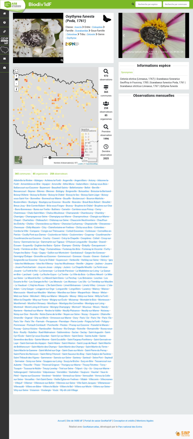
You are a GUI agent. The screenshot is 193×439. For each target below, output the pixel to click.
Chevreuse (102, 227)
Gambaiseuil (37, 260)
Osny (103, 328)
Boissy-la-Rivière (65, 195)
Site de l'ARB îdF (72, 420)
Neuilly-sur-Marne (95, 321)
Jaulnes (94, 271)
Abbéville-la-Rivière (24, 180)
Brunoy (17, 209)
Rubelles (97, 343)
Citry (33, 231)
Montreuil (103, 314)
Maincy (56, 300)
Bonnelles (66, 198)
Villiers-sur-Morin (88, 404)
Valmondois (92, 386)
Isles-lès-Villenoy (36, 271)
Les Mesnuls (86, 289)
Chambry (62, 216)
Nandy (99, 318)
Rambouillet (101, 339)
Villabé (64, 397)
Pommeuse (63, 336)
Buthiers (18, 213)
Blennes (70, 191)
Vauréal (69, 390)
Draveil (52, 249)
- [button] (16, 84)
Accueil (58, 420)
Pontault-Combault (81, 336)
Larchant (38, 281)
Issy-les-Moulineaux (57, 271)
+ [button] (16, 76)
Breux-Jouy (62, 206)
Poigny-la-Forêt (37, 336)
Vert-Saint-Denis (22, 397)
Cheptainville (74, 227)
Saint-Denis (59, 350)
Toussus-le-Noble (82, 383)
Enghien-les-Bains (89, 249)
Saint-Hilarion (59, 357)
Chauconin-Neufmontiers (64, 224)
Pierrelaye (103, 332)
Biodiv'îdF (40, 5)
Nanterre (18, 321)
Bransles (18, 206)
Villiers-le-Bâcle (53, 404)
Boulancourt (20, 202)
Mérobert (101, 303)
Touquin (67, 383)
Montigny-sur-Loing (85, 314)
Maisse (66, 300)
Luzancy (46, 300)
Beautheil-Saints (83, 187)
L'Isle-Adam (59, 296)
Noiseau (18, 325)
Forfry (63, 256)
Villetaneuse (99, 401)
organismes (42, 173)
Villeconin (75, 397)
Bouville (105, 202)
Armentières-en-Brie (44, 184)
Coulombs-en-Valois (61, 238)
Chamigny (74, 216)
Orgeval (53, 328)
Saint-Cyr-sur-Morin (41, 350)
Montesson (90, 310)
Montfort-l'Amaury (23, 314)
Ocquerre (19, 328)
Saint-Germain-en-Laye (89, 354)
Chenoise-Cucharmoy (54, 227)
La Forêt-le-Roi (37, 278)
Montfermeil (104, 310)
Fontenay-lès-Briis (24, 256)
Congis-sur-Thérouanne (44, 234)
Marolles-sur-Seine (34, 303)
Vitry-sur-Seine (29, 408)
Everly (65, 253)
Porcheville (98, 336)
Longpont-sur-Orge (93, 296)
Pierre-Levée (20, 336)
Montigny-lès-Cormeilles (60, 314)
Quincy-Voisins (85, 339)
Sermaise (53, 375)
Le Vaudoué (58, 292)
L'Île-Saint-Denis (94, 292)
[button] (16, 80)
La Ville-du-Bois (93, 281)
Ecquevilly (73, 249)
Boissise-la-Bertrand (25, 195)
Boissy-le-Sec (102, 195)
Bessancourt (38, 191)
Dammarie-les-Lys (64, 245)
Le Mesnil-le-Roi (51, 285)
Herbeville (51, 267)
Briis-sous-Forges (101, 206)
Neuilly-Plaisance (75, 321)
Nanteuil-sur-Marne (35, 321)
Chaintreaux (75, 213)
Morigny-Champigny (51, 318)
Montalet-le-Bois (73, 310)
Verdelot (30, 394)
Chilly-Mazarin (21, 231)
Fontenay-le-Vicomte (47, 256)
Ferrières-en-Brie (78, 253)
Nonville (46, 325)
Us (47, 386)
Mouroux (80, 318)
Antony (97, 180)
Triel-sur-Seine (21, 386)
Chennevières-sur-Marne (28, 227)
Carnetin (28, 213)
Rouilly (87, 343)
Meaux (65, 303)
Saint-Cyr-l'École (87, 347)
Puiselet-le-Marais (56, 339)
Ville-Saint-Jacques (80, 401)
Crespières (19, 245)
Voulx (66, 408)
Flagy (92, 253)
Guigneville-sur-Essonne (94, 263)
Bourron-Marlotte (38, 202)
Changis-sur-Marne (68, 220)
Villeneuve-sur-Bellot (35, 401)
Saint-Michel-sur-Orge (52, 365)
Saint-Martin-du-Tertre (99, 361)
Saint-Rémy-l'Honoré (62, 368)
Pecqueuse (90, 332)
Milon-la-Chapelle (96, 307)
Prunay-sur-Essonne (34, 339)
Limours (46, 296)
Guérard (75, 263)
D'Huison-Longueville (25, 249)
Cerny (64, 213)
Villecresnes (88, 397)
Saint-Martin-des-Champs (43, 361)
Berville (26, 191)
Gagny (98, 256)
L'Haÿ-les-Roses (75, 292)
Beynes (51, 191)
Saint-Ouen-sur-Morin (77, 365)
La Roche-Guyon (61, 281)
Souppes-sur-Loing (88, 375)
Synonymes (127, 72)
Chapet (84, 220)
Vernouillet (64, 394)
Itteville (74, 271)
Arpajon (61, 184)
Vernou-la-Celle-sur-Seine (85, 394)
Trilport (34, 386)
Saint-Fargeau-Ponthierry (62, 354)
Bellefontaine (101, 187)
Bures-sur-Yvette (94, 209)
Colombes (92, 231)
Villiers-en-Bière (35, 404)
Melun (74, 303)
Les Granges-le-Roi (68, 289)
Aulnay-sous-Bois (23, 187)
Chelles (108, 224)
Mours (90, 318)
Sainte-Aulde (74, 350)
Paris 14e (31, 332)
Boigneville (93, 191)
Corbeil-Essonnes (68, 234)
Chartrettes (95, 220)
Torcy (58, 383)
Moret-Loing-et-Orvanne (26, 318)
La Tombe (77, 281)
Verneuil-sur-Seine (47, 394)
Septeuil (41, 375)
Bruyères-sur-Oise (53, 209)
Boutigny (69, 202)
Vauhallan (46, 390)
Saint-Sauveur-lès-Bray (86, 368)
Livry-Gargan (74, 296)
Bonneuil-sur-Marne (84, 198)
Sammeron (71, 372)
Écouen (62, 249)
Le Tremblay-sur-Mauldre (37, 292)
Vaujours (58, 390)
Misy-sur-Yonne (22, 310)
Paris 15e (43, 332)
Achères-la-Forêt (55, 180)
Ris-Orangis (31, 343)
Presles (18, 339)
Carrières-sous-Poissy (47, 213)
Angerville (71, 180)
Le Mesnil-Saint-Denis (73, 285)
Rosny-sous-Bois (73, 343)
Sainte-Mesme (21, 354)
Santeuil (18, 375)
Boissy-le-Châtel (84, 195)
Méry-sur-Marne (22, 307)
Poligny (51, 336)
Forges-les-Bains (77, 256)
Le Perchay (93, 285)
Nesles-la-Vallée (56, 321)
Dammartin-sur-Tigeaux (88, 245)
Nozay (100, 325)
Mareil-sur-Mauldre (96, 300)
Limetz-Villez (34, 296)
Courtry (67, 242)
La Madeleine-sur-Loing (98, 278)
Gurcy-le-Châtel (22, 267)
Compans (25, 234)
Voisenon (44, 408)
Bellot (17, 191)
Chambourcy (49, 216)
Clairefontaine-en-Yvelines (51, 231)
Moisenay (57, 310)
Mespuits (38, 307)
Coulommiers (81, 238)
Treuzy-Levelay (102, 383)
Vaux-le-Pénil (82, 390)
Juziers (69, 274)
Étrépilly (39, 253)
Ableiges (40, 180)
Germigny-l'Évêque (79, 260)
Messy (47, 307)
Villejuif (101, 397)
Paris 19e (66, 332)
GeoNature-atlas (90, 426)
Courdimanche (21, 242)
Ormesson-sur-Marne (87, 328)
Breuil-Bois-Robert (34, 206)
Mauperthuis (53, 303)
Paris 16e (54, 332)
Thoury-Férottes (45, 383)
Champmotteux (47, 220)
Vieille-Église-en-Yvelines (46, 397)
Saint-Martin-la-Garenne (26, 365)
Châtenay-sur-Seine (38, 224)
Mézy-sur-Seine (61, 307)
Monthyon (40, 314)
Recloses (19, 343)
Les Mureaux (102, 289)
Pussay (72, 339)
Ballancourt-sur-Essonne (47, 187)
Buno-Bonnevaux (74, 209)
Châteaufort (20, 224)
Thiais (80, 379)
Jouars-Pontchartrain (25, 274)
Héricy (82, 267)
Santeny (104, 372)
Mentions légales (148, 420)
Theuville (70, 379)
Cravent (76, 242)
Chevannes (89, 227)
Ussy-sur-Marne (59, 386)
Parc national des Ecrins (131, 426)
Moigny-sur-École (41, 310)
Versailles (105, 394)
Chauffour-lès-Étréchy (91, 224)
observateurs (62, 173)
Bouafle (100, 198)
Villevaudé (19, 404)
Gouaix (55, 263)
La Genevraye (54, 278)
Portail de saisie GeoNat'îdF (97, 420)
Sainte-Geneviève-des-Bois (96, 350)
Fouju (90, 256)
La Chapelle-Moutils (85, 274)
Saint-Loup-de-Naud (79, 357)
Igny (90, 267)
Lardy (48, 281)
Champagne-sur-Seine (94, 216)
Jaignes (84, 271)
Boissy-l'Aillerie (46, 195)
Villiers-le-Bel (70, 404)
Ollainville (30, 328)
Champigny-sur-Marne (25, 220)
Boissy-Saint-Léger (24, 198)
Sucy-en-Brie (29, 379)
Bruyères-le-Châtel (33, 209)
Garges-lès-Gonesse (56, 260)
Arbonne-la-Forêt (23, 184)
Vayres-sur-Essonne (101, 390)
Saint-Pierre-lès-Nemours (35, 368)
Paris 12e (19, 332)
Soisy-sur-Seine (68, 375)
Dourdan (42, 249)
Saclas (46, 347)
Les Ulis (18, 292)
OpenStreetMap (92, 164)
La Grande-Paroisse (73, 278)
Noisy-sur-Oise (32, 325)
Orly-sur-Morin (66, 328)
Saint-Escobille (39, 354)
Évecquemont (52, 253)
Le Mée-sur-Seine (32, 285)
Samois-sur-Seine (88, 372)
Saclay (55, 347)
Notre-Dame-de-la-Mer (64, 325)
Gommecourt (32, 263)
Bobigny (81, 191)
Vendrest (19, 394)
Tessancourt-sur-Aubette (51, 379)
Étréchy (29, 253)
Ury (42, 386)
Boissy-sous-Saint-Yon (47, 198)
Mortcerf (69, 318)
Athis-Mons (85, 184)
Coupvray (95, 238)
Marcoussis (78, 300)
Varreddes (34, 390)
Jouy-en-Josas (46, 274)
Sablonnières (34, 347)
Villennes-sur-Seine (58, 401)
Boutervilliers (56, 202)
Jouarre (104, 271)
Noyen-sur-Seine (86, 325)
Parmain (77, 332)
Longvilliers (34, 300)
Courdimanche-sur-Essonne (46, 242)
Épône (104, 249)
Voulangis (56, 408)
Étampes (18, 253)
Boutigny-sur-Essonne (87, 202)
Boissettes (106, 191)
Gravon (65, 263)
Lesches (30, 289)
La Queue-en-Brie (23, 281)
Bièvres (60, 191)
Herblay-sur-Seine (68, 267)
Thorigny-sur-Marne (24, 383)
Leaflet (80, 164)
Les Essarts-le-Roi (46, 289)
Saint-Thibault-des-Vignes (50, 372)
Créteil (30, 245)
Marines (18, 303)
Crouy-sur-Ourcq (44, 245)
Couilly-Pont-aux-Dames (36, 238)
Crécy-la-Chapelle (91, 242)
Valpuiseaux (20, 390)
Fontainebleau (104, 253)
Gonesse (45, 263)
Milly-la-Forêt (78, 307)
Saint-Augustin (69, 347)
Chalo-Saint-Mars (92, 213)
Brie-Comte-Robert (80, 206)
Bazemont (67, 187)
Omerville (43, 328)
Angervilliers (85, 180)
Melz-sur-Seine (87, 303)
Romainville (56, 343)
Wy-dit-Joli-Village (80, 408)
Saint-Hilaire (43, 357)
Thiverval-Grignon (94, 379)
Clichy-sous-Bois (76, 231)
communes (23, 173)
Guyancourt (38, 267)
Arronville (72, 184)
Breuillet (50, 206)
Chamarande (33, 216)
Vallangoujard (76, 386)
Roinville (44, 343)
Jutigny (60, 274)
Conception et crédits (125, 420)
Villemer (18, 401)
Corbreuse (85, 234)
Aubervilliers (99, 184)
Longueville (20, 300)
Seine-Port (29, 375)
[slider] (49, 157)
